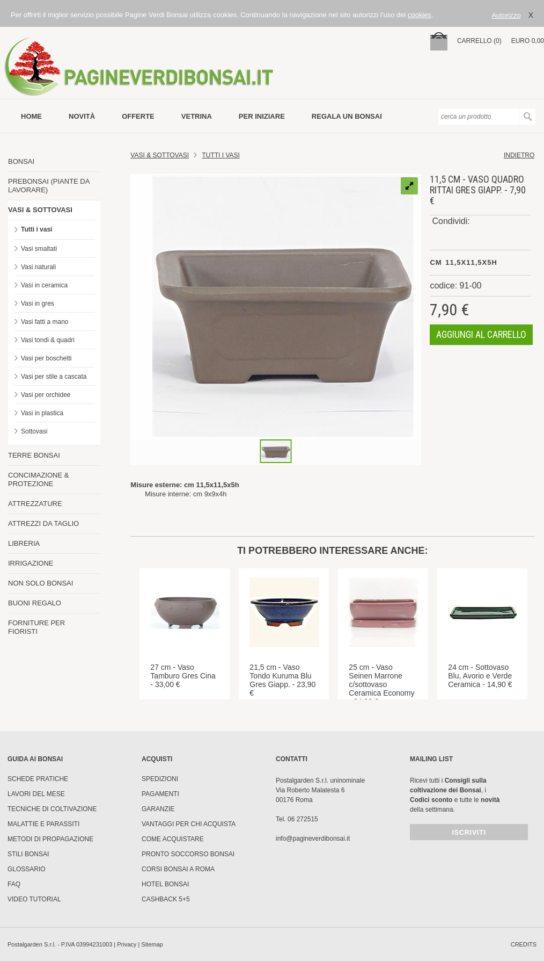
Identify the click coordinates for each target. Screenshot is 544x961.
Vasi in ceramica (44, 285)
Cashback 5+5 (166, 899)
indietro (519, 155)
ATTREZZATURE (35, 504)
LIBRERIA (24, 543)
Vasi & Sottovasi (159, 155)
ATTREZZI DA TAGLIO (43, 523)
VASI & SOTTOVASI (40, 210)
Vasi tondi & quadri (48, 340)
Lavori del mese (36, 794)
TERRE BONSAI (34, 455)
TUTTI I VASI (220, 155)
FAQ (14, 884)
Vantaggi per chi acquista (189, 824)
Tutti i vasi (36, 229)
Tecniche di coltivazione (52, 809)
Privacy (126, 944)
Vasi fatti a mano (45, 322)
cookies (419, 15)
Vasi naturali (38, 267)
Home (31, 116)
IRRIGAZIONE (31, 563)
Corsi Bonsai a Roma (178, 869)
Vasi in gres (37, 303)
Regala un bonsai (347, 116)
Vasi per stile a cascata (54, 376)
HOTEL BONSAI (165, 884)
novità (82, 116)
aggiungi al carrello (481, 334)
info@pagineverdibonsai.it (313, 838)
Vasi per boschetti (46, 358)
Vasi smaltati (39, 248)
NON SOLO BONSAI (40, 583)
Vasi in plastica (42, 413)
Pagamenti (160, 794)
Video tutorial (34, 899)
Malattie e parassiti (43, 824)
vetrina (196, 116)
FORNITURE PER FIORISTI (36, 627)
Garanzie (158, 809)
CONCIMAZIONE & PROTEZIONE (38, 479)
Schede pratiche (38, 779)
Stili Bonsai (28, 854)
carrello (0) (479, 41)
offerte (138, 116)
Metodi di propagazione (50, 839)
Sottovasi (34, 431)
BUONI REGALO (34, 603)
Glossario (27, 869)
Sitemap (152, 944)
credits (523, 944)
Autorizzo (505, 15)
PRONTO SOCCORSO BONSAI (188, 854)
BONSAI (21, 161)
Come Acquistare (173, 839)
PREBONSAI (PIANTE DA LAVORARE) (49, 185)
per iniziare (262, 116)
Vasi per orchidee (46, 395)
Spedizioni (160, 779)
